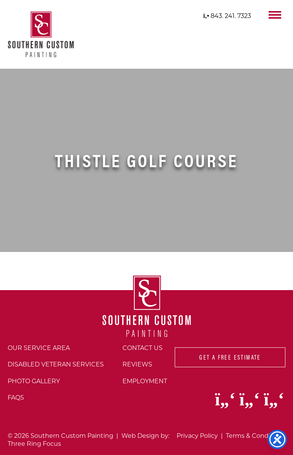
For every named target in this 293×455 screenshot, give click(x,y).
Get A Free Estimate (230, 357)
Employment (144, 381)
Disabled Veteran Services (56, 364)
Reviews (137, 364)
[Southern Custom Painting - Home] (41, 34)
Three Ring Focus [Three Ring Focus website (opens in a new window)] (34, 443)
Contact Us (142, 348)
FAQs (16, 397)
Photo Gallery (34, 381)
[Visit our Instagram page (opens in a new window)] (250, 404)
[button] (274, 14)
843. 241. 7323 (227, 15)
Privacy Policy (197, 435)
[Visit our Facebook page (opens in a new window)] (226, 404)
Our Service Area (39, 348)
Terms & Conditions (255, 435)
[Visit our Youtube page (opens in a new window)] (273, 404)
